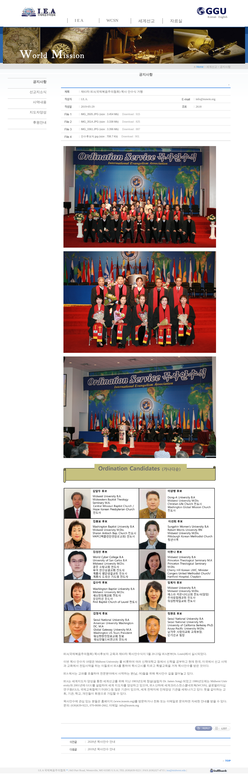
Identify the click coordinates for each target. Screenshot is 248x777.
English (222, 17)
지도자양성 (38, 112)
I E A (79, 20)
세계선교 (146, 21)
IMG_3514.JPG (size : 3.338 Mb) (100, 121)
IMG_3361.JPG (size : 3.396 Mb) (100, 129)
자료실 (176, 21)
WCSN (112, 20)
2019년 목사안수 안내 (101, 749)
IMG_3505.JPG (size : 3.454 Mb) (100, 114)
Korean (213, 17)
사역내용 (39, 102)
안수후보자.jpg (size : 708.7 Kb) (99, 136)
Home (200, 66)
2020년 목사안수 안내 (101, 741)
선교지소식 (38, 92)
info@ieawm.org (205, 99)
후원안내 (39, 122)
